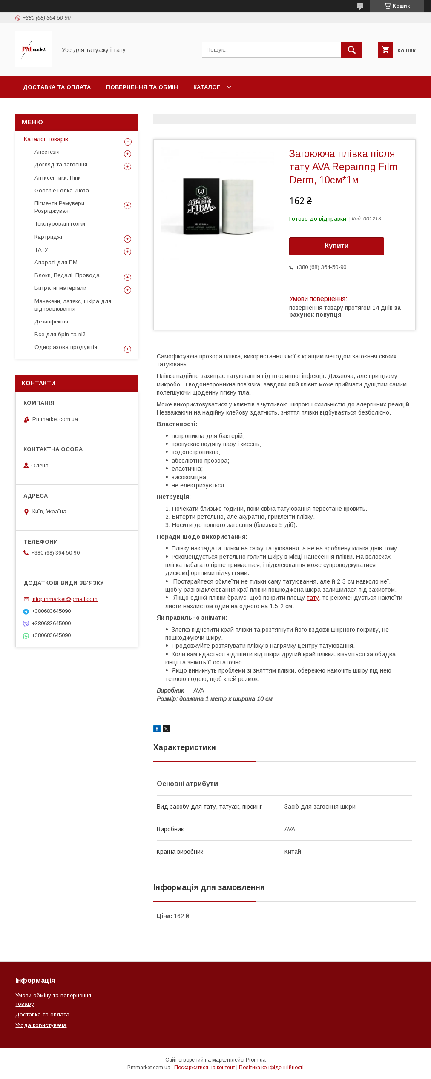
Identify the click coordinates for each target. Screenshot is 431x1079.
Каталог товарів (46, 139)
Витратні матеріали (60, 288)
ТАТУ (41, 249)
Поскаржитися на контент (204, 1067)
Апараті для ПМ (56, 262)
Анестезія (47, 152)
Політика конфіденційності (271, 1067)
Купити (337, 245)
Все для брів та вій (60, 334)
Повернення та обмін (142, 87)
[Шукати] (351, 50)
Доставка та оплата (57, 87)
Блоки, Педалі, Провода (67, 275)
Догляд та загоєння (60, 164)
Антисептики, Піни (57, 178)
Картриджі (48, 237)
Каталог (206, 87)
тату (313, 597)
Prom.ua (256, 1060)
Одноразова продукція (65, 347)
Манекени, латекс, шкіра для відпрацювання (72, 305)
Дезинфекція (51, 321)
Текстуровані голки (59, 223)
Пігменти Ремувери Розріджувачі (59, 207)
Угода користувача (40, 1025)
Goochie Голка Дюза (61, 190)
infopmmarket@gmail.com (65, 599)
